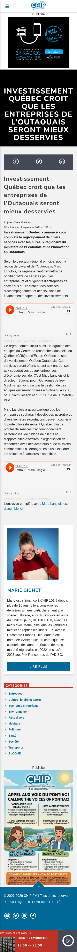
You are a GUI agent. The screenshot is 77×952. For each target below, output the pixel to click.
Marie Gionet (24, 590)
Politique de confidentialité (35, 902)
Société (13, 741)
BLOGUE (14, 753)
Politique (14, 729)
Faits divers (16, 717)
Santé (12, 735)
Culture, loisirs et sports (24, 699)
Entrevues (15, 693)
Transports (15, 747)
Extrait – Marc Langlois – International (33, 499)
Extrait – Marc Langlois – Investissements (35, 341)
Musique (14, 723)
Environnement (18, 711)
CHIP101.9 (9, 341)
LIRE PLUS (38, 666)
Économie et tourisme (23, 705)
